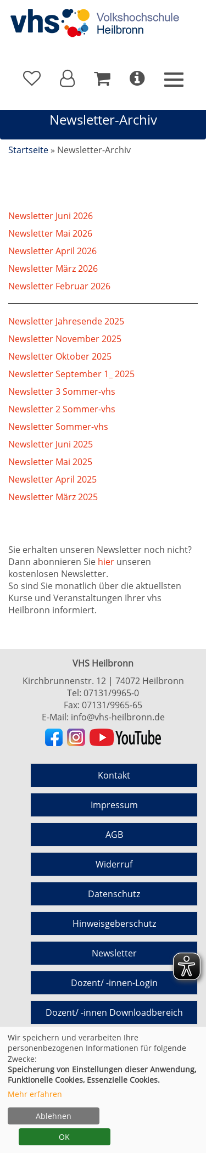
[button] (67, 78)
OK (64, 1137)
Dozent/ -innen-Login (114, 983)
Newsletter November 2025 (64, 339)
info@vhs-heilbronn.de (118, 717)
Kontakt (114, 775)
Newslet (24, 286)
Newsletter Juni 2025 (50, 444)
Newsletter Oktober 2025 (60, 356)
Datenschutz (114, 894)
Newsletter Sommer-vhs (58, 427)
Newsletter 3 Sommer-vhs (61, 391)
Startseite (28, 150)
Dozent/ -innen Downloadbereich (114, 1012)
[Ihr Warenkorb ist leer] (102, 78)
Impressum (114, 805)
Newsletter (114, 953)
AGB (114, 835)
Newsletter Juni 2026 (50, 216)
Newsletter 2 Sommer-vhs (61, 409)
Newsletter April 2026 (52, 251)
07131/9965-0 (111, 693)
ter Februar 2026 (75, 286)
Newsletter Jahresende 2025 (66, 321)
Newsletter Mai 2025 (50, 462)
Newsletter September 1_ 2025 (71, 374)
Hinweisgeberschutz (114, 923)
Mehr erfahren (35, 1094)
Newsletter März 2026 (53, 268)
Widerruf (114, 864)
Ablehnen (53, 1116)
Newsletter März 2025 (53, 497)
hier (106, 562)
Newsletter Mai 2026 (50, 233)
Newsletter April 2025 (52, 479)
